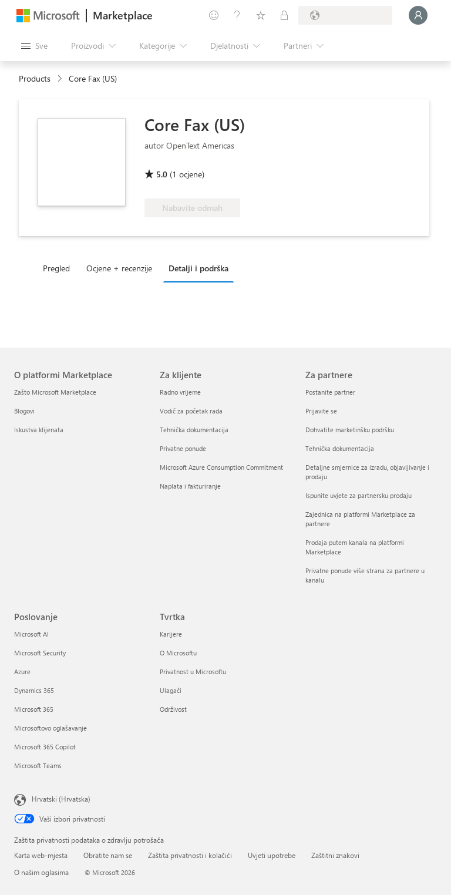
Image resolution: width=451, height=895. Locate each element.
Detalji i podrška (198, 268)
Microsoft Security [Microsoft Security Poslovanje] (40, 652)
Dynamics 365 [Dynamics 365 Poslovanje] (34, 690)
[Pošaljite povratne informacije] (213, 15)
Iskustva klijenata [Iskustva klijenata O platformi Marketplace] (38, 429)
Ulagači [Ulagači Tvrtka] (170, 690)
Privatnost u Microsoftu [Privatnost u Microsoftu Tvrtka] (193, 671)
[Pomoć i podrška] (237, 15)
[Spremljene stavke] (260, 15)
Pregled (56, 268)
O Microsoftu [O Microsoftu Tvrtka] (178, 652)
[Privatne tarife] (284, 15)
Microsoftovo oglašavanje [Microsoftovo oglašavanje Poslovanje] (50, 728)
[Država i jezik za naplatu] (345, 15)
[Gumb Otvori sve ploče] (34, 46)
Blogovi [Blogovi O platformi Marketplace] (24, 410)
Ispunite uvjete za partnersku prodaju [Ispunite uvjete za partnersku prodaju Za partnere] (358, 495)
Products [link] (35, 78)
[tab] (59, 268)
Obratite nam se (107, 855)
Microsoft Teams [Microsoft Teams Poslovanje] (38, 765)
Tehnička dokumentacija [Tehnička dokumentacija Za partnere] (339, 448)
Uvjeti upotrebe (271, 855)
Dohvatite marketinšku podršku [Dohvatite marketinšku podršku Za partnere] (349, 429)
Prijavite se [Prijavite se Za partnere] (321, 410)
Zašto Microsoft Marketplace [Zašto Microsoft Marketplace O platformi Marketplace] (55, 392)
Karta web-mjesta (41, 855)
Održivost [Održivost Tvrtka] (173, 709)
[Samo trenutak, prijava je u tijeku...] (418, 15)
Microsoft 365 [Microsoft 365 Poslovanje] (33, 709)
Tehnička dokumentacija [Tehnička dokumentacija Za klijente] (194, 429)
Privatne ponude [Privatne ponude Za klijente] (183, 448)
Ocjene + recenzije (119, 268)
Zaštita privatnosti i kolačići (190, 855)
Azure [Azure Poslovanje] (22, 671)
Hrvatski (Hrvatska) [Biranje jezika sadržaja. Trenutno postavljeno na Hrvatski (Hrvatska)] (61, 798)
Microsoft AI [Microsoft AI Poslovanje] (31, 634)
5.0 (161, 174)
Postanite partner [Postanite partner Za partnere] (330, 392)
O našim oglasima (41, 872)
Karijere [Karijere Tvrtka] (171, 634)
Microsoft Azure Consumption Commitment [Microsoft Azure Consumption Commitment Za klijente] (221, 467)
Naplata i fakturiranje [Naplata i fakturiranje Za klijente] (190, 486)
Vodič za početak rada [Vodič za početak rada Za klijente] (191, 410)
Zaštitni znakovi (335, 855)
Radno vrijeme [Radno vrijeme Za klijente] (180, 392)
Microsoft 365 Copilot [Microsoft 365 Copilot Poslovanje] (45, 746)
